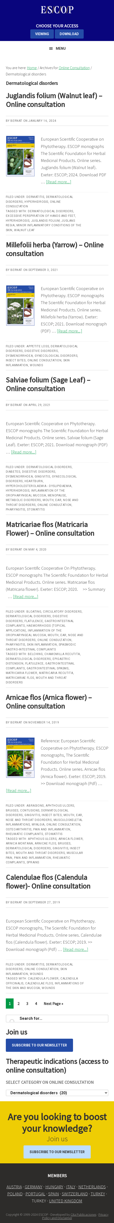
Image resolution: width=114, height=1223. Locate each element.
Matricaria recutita (56, 673)
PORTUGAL (35, 1194)
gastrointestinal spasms (48, 668)
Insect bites (16, 360)
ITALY (70, 1187)
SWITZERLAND (75, 1194)
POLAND (15, 1194)
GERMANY (33, 1187)
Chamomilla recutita (62, 654)
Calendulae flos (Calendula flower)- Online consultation (48, 882)
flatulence (34, 663)
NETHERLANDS (92, 1187)
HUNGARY (54, 1187)
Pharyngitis (15, 509)
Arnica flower (70, 839)
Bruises (12, 810)
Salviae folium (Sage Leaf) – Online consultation (48, 384)
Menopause (57, 495)
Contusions (30, 810)
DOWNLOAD (69, 34)
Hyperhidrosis (36, 201)
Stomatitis (36, 509)
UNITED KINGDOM (65, 1201)
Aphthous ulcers (60, 805)
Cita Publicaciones (83, 1214)
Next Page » (53, 1004)
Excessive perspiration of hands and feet (40, 216)
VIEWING (42, 34)
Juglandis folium (45, 220)
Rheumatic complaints (24, 834)
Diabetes (13, 471)
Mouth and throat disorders (40, 853)
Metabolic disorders (23, 500)
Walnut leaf (24, 230)
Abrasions (35, 805)
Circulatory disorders (62, 611)
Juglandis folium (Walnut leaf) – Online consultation (54, 100)
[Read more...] (58, 182)
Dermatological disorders (50, 211)
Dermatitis (35, 197)
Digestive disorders (41, 351)
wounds (48, 988)
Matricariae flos (20, 678)
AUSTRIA (14, 1187)
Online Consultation (44, 360)
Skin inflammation (42, 644)
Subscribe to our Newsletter (39, 1045)
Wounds (36, 365)
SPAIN (53, 1194)
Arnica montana (19, 843)
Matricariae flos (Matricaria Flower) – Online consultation (50, 529)
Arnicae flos (45, 843)
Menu (61, 48)
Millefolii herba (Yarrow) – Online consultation (55, 249)
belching (35, 654)
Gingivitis (42, 476)
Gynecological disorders (56, 355)
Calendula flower (43, 978)
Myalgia (38, 824)
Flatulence (33, 621)
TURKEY (98, 1194)
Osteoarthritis (19, 829)
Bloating (33, 611)
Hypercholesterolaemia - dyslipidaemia (39, 486)
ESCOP (57, 9)
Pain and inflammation (51, 829)
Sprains (33, 862)
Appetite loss (37, 346)
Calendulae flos (39, 983)
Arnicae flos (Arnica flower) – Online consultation (49, 702)
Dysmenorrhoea (19, 355)
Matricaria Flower (21, 673)
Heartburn (33, 481)
